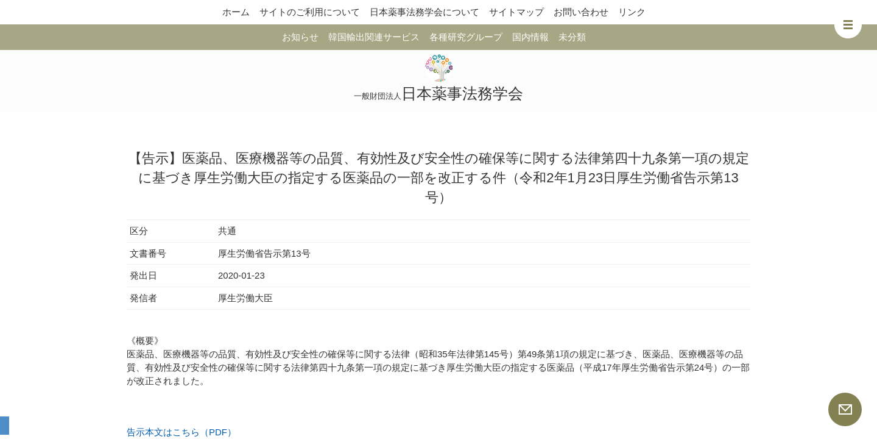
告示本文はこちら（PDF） (181, 432)
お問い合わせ (581, 12)
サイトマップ (516, 12)
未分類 (572, 37)
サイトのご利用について (309, 12)
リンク (632, 12)
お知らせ (300, 37)
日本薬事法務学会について (424, 12)
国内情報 (530, 37)
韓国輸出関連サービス (374, 37)
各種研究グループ (465, 37)
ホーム (236, 12)
